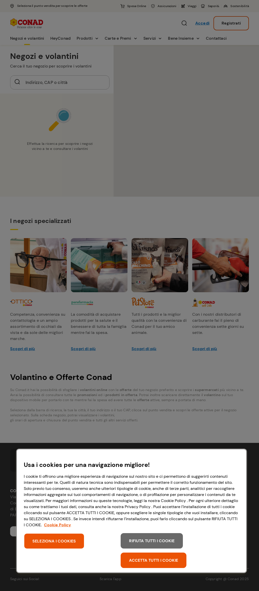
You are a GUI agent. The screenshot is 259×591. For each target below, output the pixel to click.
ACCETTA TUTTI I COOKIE (153, 560)
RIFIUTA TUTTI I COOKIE (152, 540)
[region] (131, 511)
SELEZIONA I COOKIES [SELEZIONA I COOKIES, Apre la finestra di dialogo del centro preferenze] (54, 541)
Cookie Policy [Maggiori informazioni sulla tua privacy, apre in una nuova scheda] (57, 525)
